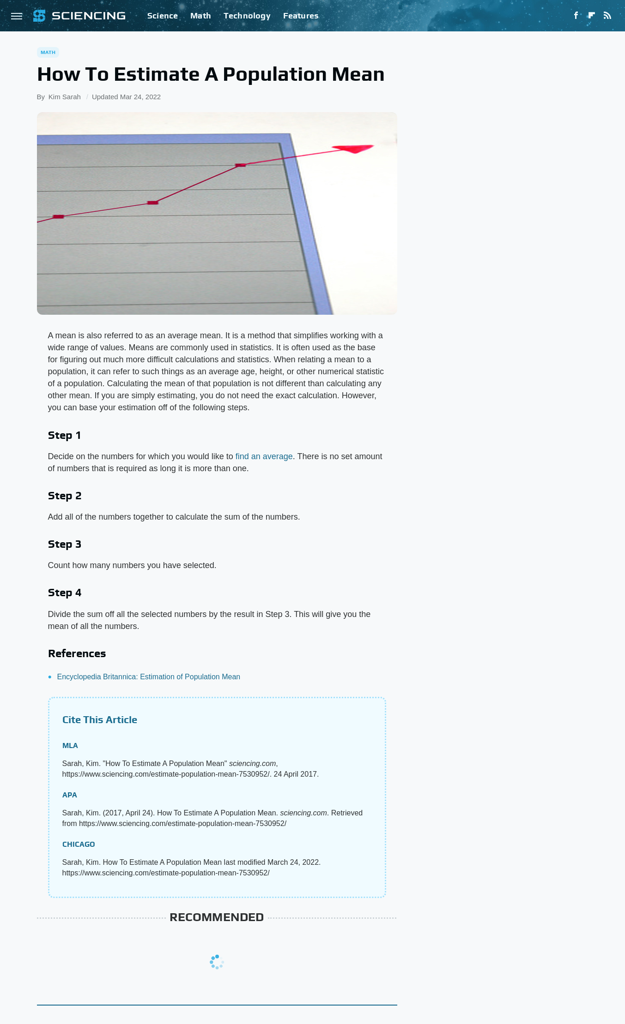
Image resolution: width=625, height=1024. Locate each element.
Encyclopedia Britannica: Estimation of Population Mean (149, 677)
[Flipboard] (591, 16)
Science (162, 15)
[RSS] (607, 16)
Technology (247, 15)
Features (301, 15)
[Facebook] (576, 16)
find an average (264, 456)
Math (200, 15)
